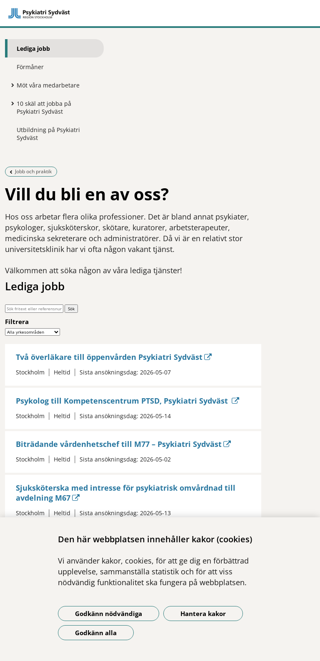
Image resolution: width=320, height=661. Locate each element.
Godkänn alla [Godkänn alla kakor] (96, 633)
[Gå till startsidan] (160, 13)
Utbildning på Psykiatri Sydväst (48, 134)
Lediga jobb (33, 48)
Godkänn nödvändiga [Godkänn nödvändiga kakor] (108, 613)
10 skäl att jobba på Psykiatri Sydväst (44, 107)
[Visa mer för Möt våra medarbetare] (10, 85)
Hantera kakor (203, 613)
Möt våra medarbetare (48, 85)
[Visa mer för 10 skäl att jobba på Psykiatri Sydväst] (10, 103)
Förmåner (30, 67)
